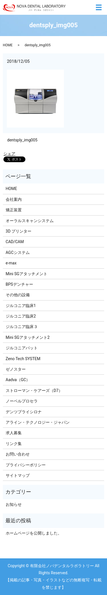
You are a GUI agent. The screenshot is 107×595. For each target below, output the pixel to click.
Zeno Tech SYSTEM (23, 358)
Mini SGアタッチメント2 (28, 337)
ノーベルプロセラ (22, 401)
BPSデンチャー (19, 284)
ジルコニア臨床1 (21, 305)
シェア (9, 153)
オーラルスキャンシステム (30, 220)
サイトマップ (18, 475)
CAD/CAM (15, 241)
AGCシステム (18, 252)
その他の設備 (18, 295)
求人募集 (14, 433)
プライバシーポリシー (26, 465)
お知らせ (14, 504)
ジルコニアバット (22, 348)
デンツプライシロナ (24, 412)
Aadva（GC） (18, 379)
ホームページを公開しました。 (34, 533)
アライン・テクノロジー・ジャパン (38, 422)
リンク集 (14, 443)
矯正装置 (14, 210)
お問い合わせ (18, 454)
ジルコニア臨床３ (22, 326)
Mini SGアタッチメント (26, 274)
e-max (11, 263)
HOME (8, 45)
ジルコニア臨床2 (21, 316)
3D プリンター (19, 231)
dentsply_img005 (22, 140)
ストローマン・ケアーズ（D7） (34, 390)
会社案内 (14, 199)
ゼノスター (16, 369)
